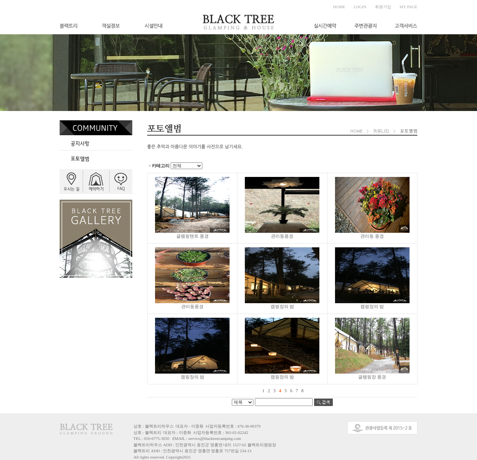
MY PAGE (408, 6)
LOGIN (360, 6)
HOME (339, 6)
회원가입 (383, 6)
